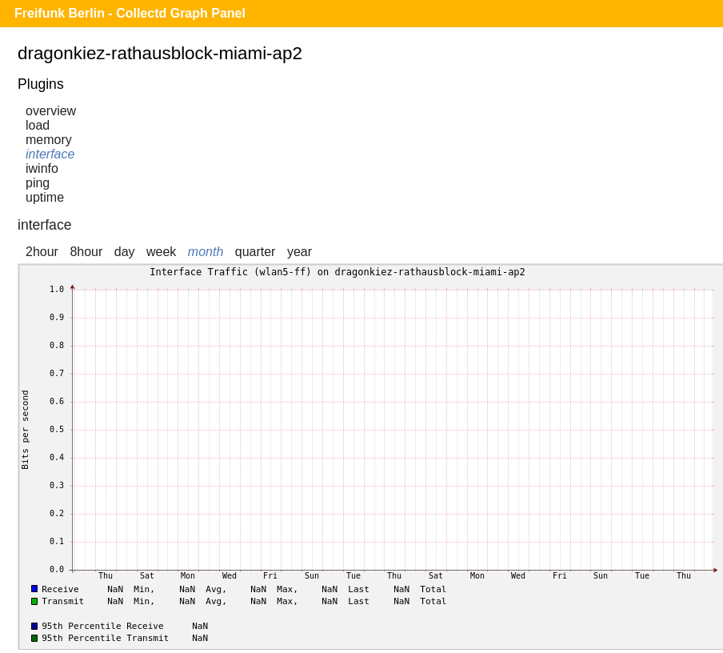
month (205, 251)
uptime (45, 197)
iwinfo (42, 168)
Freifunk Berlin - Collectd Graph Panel (130, 13)
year (299, 251)
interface (50, 154)
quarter (255, 251)
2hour (42, 251)
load (38, 125)
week (161, 251)
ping (38, 183)
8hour (86, 251)
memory (49, 139)
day (124, 251)
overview (51, 111)
